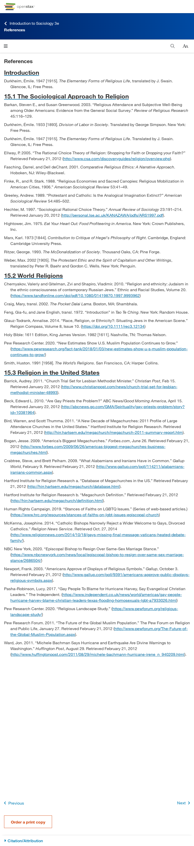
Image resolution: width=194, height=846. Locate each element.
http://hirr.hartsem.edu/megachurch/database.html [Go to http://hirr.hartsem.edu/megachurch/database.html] (73, 486)
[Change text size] (185, 46)
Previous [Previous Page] (13, 803)
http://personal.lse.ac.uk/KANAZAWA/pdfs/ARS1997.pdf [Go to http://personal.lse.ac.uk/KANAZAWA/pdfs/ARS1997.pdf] (112, 215)
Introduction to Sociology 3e (31, 23)
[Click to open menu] (5, 46)
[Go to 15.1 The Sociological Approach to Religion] (97, 96)
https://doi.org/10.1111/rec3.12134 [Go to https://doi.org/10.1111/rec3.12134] (113, 326)
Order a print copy (28, 821)
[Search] (172, 46)
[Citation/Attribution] (97, 841)
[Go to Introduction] (97, 72)
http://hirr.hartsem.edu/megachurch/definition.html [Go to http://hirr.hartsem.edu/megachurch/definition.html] (57, 500)
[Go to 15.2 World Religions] (97, 275)
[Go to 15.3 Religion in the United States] (97, 372)
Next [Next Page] (184, 803)
